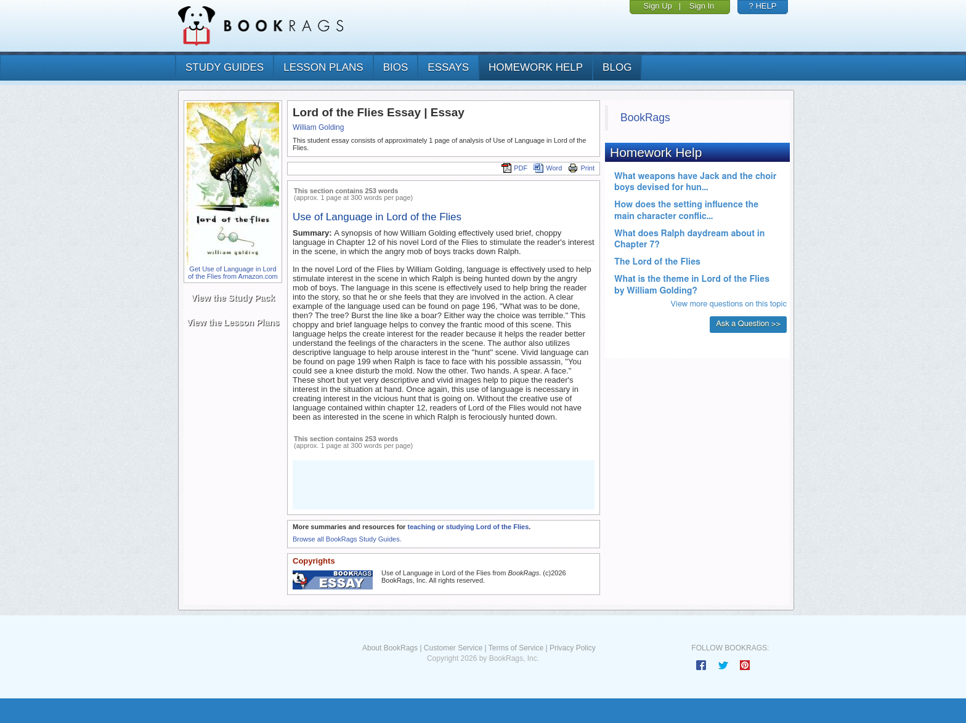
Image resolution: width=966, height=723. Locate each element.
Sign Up (658, 5)
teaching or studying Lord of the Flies (468, 526)
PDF (514, 168)
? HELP (763, 5)
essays (448, 67)
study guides (224, 67)
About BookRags (390, 648)
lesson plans (323, 67)
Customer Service (453, 648)
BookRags (645, 117)
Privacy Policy (573, 648)
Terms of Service (516, 648)
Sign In (701, 5)
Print (581, 168)
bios (395, 67)
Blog (617, 67)
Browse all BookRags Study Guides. (347, 539)
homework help (536, 67)
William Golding (318, 127)
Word (548, 168)
